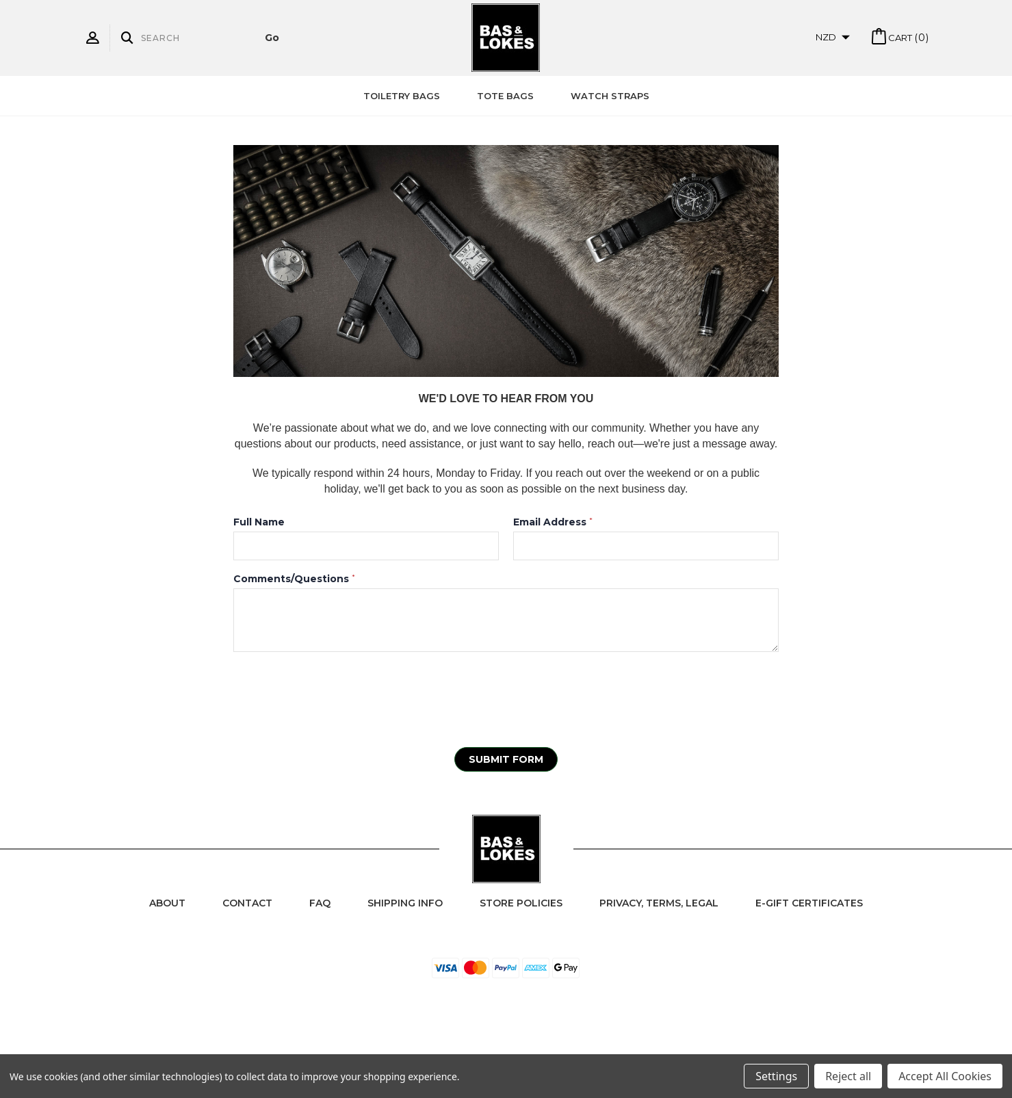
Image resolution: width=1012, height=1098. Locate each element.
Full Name (259, 522)
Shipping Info (405, 903)
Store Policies (521, 903)
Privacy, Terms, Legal (658, 903)
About (167, 903)
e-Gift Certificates (809, 903)
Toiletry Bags (401, 95)
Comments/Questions (294, 579)
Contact (247, 903)
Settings (776, 1076)
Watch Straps (610, 95)
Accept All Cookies (944, 1076)
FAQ (319, 903)
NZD (833, 36)
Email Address (553, 522)
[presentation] (337, 692)
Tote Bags (505, 95)
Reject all (848, 1076)
